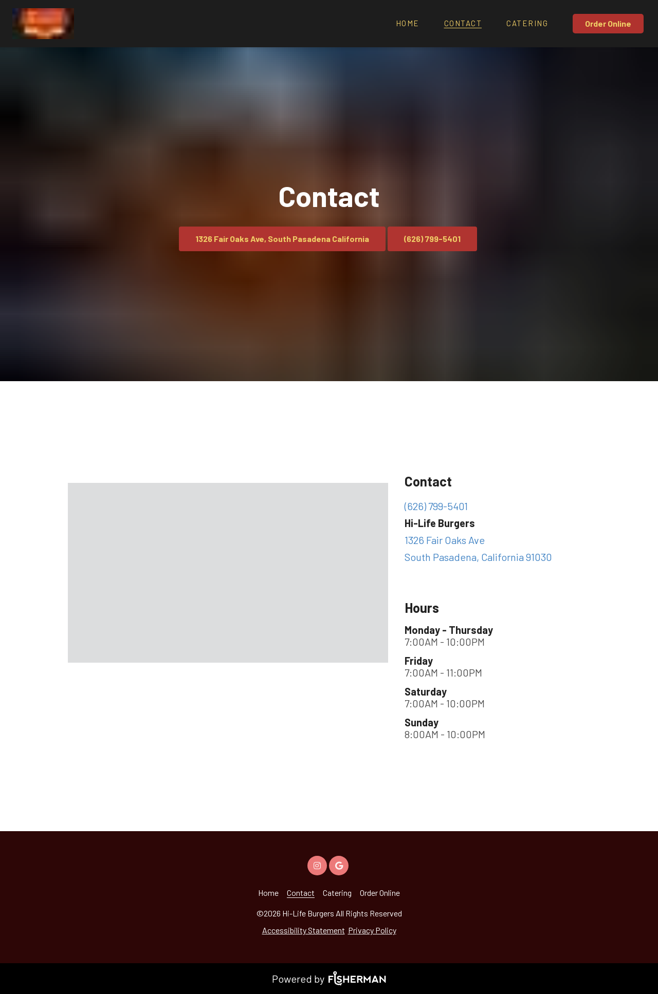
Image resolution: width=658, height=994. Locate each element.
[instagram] (318, 864)
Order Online (608, 23)
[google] (340, 864)
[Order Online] (609, 23)
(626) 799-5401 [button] (432, 238)
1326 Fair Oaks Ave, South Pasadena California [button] (282, 238)
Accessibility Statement (303, 930)
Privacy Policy (372, 930)
